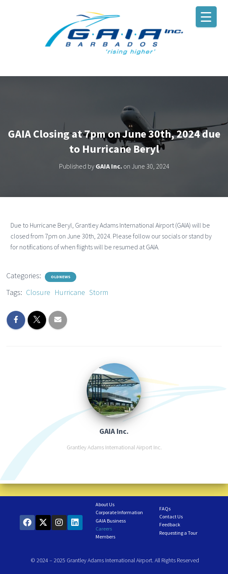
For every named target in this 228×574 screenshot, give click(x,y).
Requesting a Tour (178, 533)
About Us (105, 504)
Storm (98, 292)
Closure (38, 292)
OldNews (60, 276)
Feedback (169, 524)
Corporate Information (119, 512)
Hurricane (69, 292)
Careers (104, 528)
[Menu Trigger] (206, 16)
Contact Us (171, 516)
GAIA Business (111, 521)
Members (105, 536)
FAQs (165, 508)
